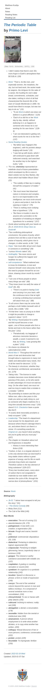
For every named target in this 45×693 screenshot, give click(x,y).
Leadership (12, 418)
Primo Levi (18, 30)
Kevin (13, 491)
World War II (13, 353)
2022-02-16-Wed (18, 654)
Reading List (10, 18)
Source (34, 686)
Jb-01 (10, 500)
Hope (10, 246)
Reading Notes (11, 15)
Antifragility (12, 254)
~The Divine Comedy (17, 506)
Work (10, 82)
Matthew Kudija (12, 5)
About (7, 8)
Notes (7, 12)
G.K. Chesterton (21, 407)
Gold (10, 287)
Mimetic (18, 251)
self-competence (15, 262)
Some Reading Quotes (17, 142)
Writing (14, 320)
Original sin (13, 432)
